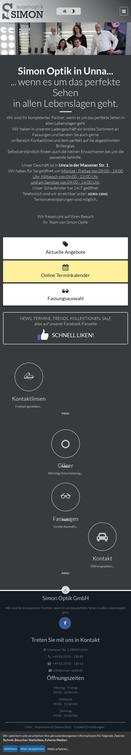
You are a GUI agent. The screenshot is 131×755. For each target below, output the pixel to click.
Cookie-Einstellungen (89, 727)
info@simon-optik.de (66, 670)
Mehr (36, 389)
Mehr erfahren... (58, 749)
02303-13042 (95, 194)
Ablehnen (10, 749)
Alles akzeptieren (32, 749)
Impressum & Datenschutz (53, 727)
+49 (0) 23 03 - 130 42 (65, 656)
